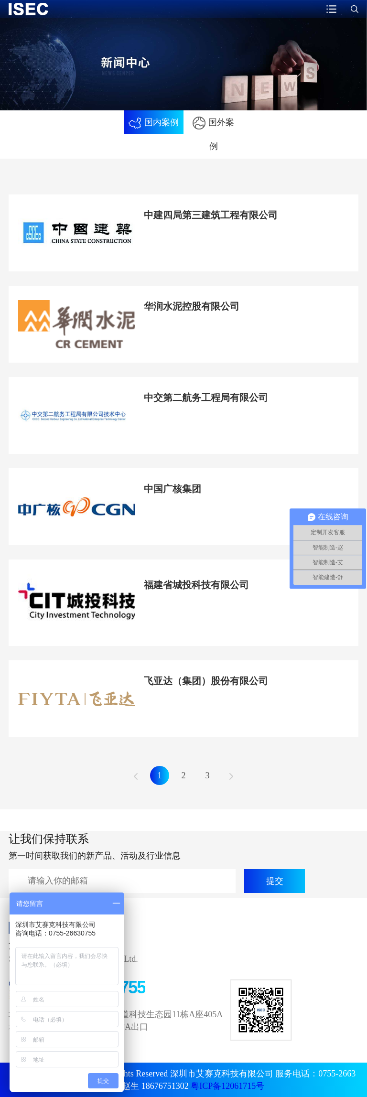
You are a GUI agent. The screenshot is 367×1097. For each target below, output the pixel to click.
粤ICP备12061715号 (227, 1086)
